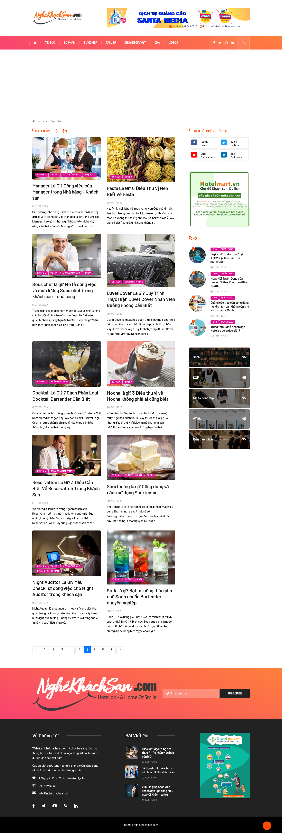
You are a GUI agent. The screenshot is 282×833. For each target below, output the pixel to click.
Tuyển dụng (227, 249)
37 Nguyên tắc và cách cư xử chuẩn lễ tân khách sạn (158, 770)
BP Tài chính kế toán (48, 571)
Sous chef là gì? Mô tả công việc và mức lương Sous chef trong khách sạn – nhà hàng (64, 290)
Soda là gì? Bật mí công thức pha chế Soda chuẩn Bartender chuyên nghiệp (139, 596)
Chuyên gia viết (135, 42)
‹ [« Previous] (36, 649)
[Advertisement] (141, 84)
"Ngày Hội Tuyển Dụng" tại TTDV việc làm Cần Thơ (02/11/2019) (227, 258)
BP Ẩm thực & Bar (59, 382)
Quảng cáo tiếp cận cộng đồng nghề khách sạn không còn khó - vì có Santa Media (230, 306)
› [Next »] (120, 649)
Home (40, 121)
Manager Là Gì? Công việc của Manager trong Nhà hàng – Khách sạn (65, 192)
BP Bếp (128, 177)
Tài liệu (111, 42)
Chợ (157, 42)
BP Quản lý (89, 175)
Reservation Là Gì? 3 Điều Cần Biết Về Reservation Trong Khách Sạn (66, 488)
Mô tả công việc (71, 175)
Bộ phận (69, 42)
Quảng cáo (227, 298)
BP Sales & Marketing (61, 471)
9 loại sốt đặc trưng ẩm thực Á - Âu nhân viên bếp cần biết (158, 752)
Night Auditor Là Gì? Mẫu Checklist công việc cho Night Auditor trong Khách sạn (62, 588)
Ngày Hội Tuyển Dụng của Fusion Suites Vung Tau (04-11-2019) (229, 282)
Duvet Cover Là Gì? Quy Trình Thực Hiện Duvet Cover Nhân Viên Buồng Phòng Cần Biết (141, 299)
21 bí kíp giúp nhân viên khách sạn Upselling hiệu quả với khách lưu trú (157, 790)
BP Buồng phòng (134, 282)
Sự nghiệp (90, 42)
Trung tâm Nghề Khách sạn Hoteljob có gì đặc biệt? (228, 328)
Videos (173, 42)
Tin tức (50, 42)
